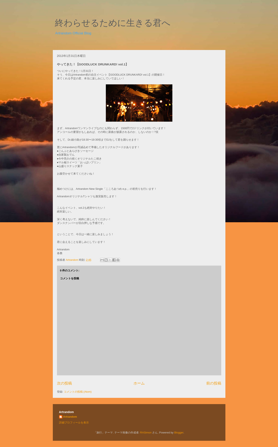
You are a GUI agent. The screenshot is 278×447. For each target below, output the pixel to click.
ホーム (139, 383)
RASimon (146, 432)
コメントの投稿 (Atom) (78, 391)
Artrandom (70, 416)
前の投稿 (213, 383)
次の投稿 (64, 383)
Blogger (178, 432)
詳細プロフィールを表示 (74, 422)
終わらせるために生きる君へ (113, 23)
